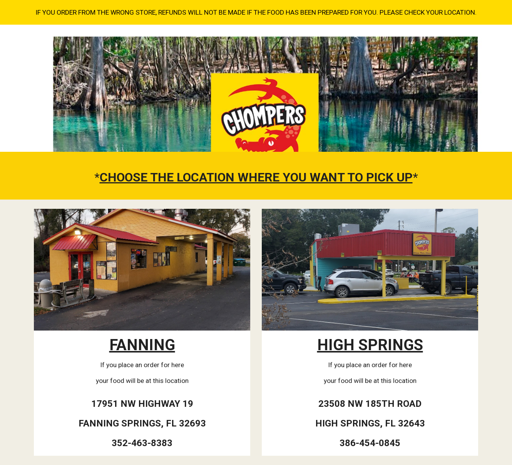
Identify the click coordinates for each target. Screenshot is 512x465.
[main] (256, 177)
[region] (256, 12)
